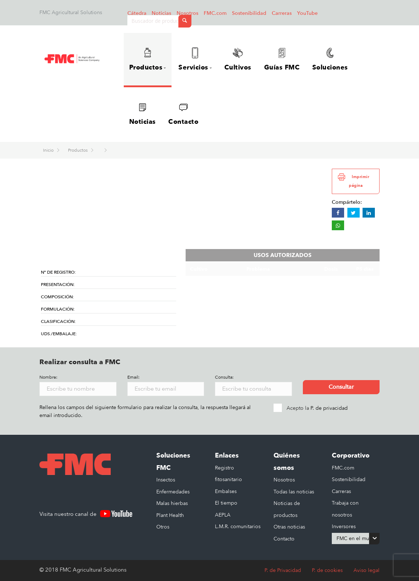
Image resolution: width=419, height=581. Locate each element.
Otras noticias (289, 526)
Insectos (165, 479)
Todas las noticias (294, 491)
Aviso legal (367, 570)
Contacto (183, 114)
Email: (133, 377)
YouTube (307, 13)
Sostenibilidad (249, 13)
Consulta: (224, 377)
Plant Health (170, 515)
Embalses (226, 491)
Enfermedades (173, 491)
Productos (78, 150)
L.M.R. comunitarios (238, 526)
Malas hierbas (172, 503)
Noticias (161, 13)
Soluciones (330, 59)
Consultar (341, 387)
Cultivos (237, 59)
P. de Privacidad (282, 570)
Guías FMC (282, 59)
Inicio (49, 150)
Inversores (344, 526)
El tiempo (226, 503)
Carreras (282, 13)
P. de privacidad (329, 408)
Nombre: (48, 377)
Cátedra (137, 13)
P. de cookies (327, 570)
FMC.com (215, 13)
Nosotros (187, 13)
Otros (162, 526)
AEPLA (222, 514)
